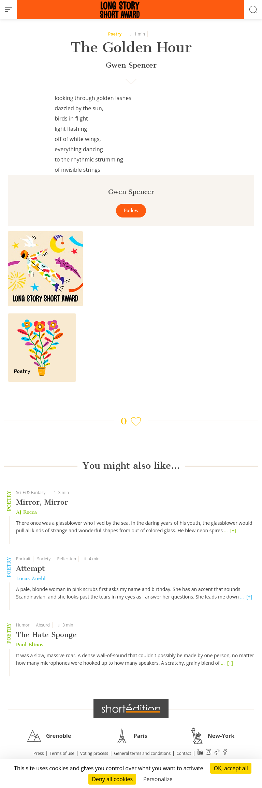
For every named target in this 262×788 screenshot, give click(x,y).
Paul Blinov (30, 645)
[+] (233, 530)
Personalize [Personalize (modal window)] (158, 779)
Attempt (30, 568)
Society (44, 559)
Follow (131, 210)
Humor (22, 625)
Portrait (23, 559)
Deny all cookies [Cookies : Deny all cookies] (112, 779)
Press (38, 753)
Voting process (94, 753)
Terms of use (62, 753)
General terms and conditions (142, 753)
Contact (183, 753)
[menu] (8, 9)
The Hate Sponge (46, 634)
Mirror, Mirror (42, 502)
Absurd (43, 625)
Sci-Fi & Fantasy (30, 492)
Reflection (66, 559)
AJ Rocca (26, 512)
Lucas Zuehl (31, 578)
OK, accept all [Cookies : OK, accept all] (231, 768)
